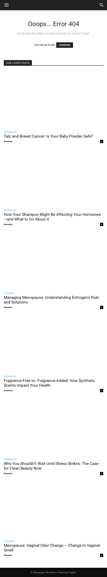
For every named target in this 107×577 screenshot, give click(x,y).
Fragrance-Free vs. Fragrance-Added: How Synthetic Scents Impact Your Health (49, 383)
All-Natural (10, 131)
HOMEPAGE (64, 45)
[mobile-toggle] (6, 5)
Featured (9, 293)
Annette (8, 141)
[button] (101, 5)
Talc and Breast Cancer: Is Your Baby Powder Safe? (48, 136)
